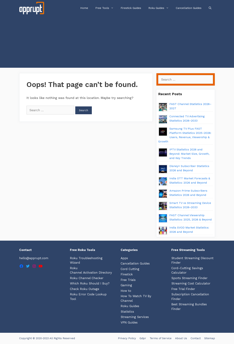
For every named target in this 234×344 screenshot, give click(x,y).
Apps (124, 258)
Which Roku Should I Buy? (89, 283)
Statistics (127, 311)
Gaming (126, 285)
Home (84, 8)
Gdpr (143, 338)
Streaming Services (135, 317)
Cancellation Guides (188, 8)
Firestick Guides (131, 8)
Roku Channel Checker (86, 278)
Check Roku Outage (84, 289)
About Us (181, 338)
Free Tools (106, 8)
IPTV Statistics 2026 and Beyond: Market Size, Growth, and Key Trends (189, 154)
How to (126, 290)
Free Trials (128, 280)
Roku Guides (160, 8)
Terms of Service (161, 338)
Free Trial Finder (183, 289)
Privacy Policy (127, 338)
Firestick (127, 274)
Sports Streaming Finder (189, 278)
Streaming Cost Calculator (190, 283)
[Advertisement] (117, 43)
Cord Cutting (130, 269)
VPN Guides (129, 322)
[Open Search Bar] (210, 8)
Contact (196, 338)
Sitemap (209, 338)
